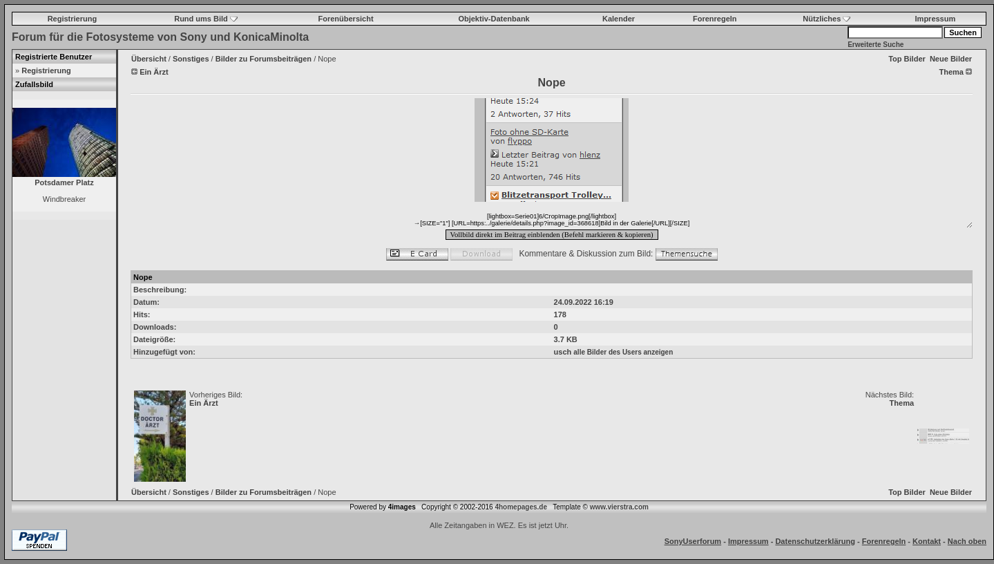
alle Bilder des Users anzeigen (623, 352)
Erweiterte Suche (876, 44)
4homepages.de (521, 507)
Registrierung (72, 19)
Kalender (618, 19)
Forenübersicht (346, 19)
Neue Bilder (951, 59)
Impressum (935, 19)
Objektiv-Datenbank (493, 19)
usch (563, 352)
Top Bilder (907, 59)
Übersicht (148, 59)
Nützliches (826, 19)
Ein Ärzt (203, 403)
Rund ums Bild (206, 19)
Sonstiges (191, 59)
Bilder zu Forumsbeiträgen (264, 59)
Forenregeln (715, 19)
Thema (902, 403)
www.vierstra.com (619, 507)
